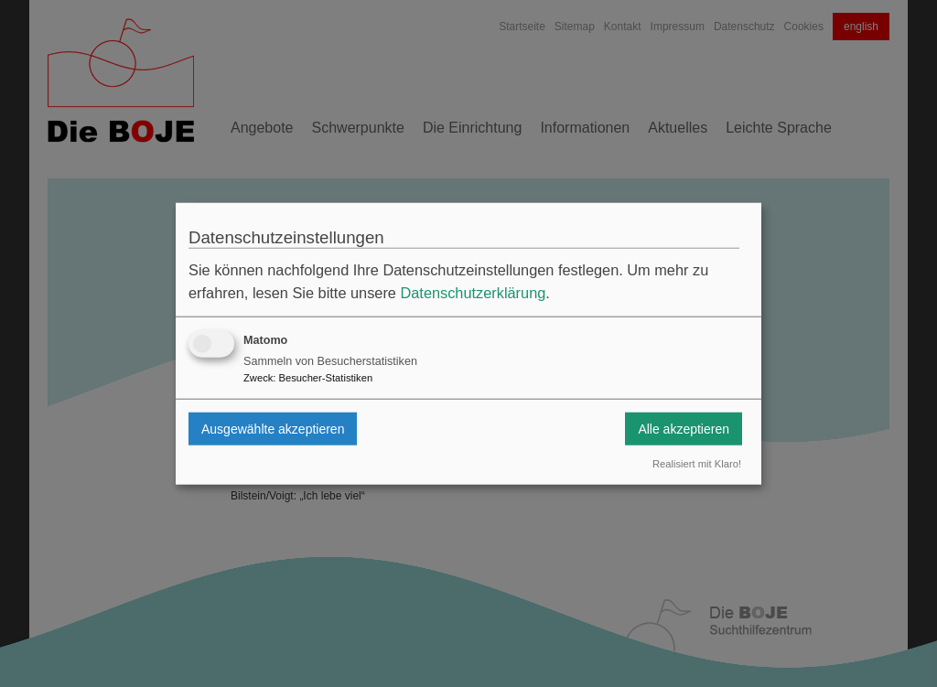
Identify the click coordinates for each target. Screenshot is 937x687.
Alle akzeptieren (683, 428)
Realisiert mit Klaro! (696, 463)
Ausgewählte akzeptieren (272, 428)
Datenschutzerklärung (472, 292)
